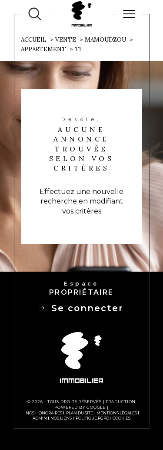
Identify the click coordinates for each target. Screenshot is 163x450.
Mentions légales (116, 413)
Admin (40, 418)
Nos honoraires (44, 413)
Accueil (34, 39)
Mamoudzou (105, 39)
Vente (65, 39)
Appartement (43, 49)
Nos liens (61, 418)
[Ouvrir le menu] (129, 14)
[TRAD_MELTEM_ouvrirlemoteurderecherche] (35, 14)
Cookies (121, 418)
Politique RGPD (92, 418)
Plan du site (79, 413)
